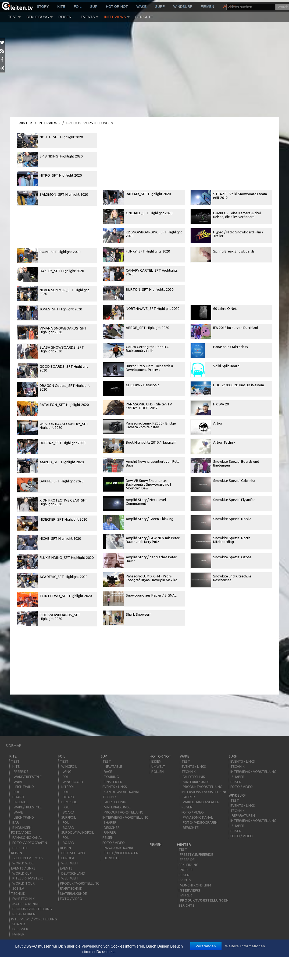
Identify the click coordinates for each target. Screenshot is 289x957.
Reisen (64, 17)
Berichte (144, 17)
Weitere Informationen (245, 946)
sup (93, 7)
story (43, 7)
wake (141, 7)
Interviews (115, 17)
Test (12, 17)
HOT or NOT (117, 7)
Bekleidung (37, 17)
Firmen (207, 7)
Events (88, 17)
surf (160, 7)
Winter (25, 123)
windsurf (182, 7)
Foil (77, 7)
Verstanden (206, 946)
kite (61, 7)
